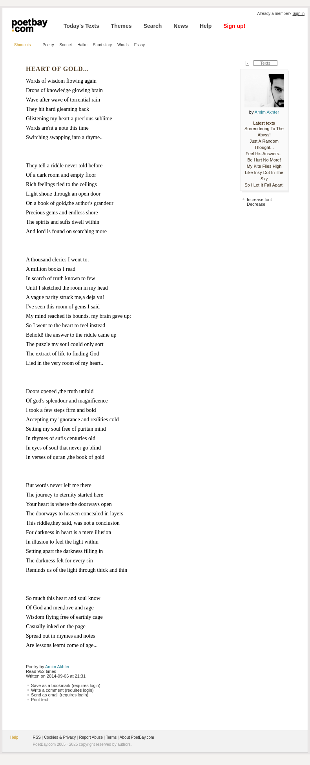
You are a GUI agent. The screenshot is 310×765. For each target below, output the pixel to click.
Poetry (48, 45)
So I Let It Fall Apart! (264, 185)
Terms (111, 737)
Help (206, 26)
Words (123, 45)
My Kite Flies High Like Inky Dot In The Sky (264, 172)
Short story (102, 45)
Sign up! (234, 26)
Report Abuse (91, 737)
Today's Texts (81, 26)
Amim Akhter (57, 666)
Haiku (82, 45)
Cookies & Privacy (60, 737)
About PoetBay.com (137, 737)
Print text (39, 699)
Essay (139, 45)
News (180, 26)
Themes (121, 26)
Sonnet (65, 45)
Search (153, 26)
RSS (37, 737)
